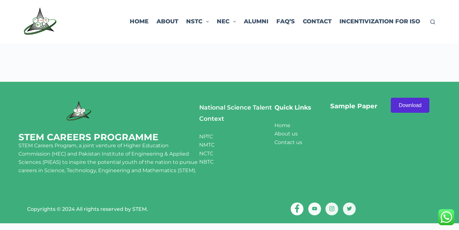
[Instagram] (331, 209)
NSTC (198, 22)
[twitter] (349, 209)
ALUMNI (256, 21)
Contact (317, 21)
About (167, 21)
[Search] (432, 21)
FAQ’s (285, 21)
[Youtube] (314, 209)
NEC (227, 22)
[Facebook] (297, 209)
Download (410, 105)
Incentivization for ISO (379, 21)
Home (139, 21)
